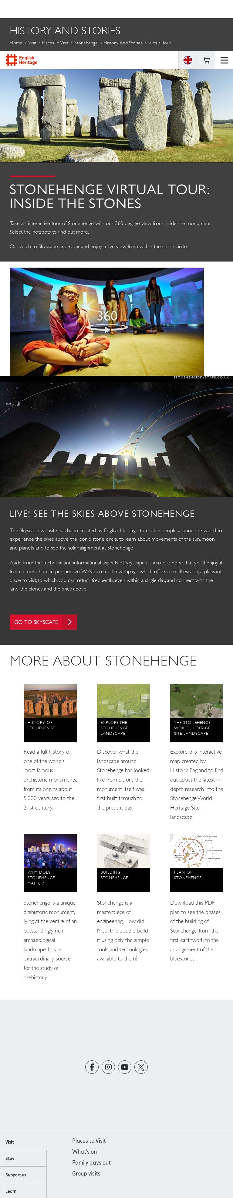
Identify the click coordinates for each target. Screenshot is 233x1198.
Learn (10, 1191)
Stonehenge (86, 43)
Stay (9, 1158)
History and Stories (122, 43)
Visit (32, 43)
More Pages (24, 56)
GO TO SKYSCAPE (46, 622)
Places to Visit (55, 43)
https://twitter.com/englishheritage (141, 1067)
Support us (15, 1174)
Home (16, 43)
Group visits (86, 1173)
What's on (84, 1151)
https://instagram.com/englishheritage (108, 1067)
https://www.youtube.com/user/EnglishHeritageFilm (125, 1067)
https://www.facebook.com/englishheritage (92, 1067)
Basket (206, 9)
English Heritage (21, 9)
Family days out (91, 1162)
